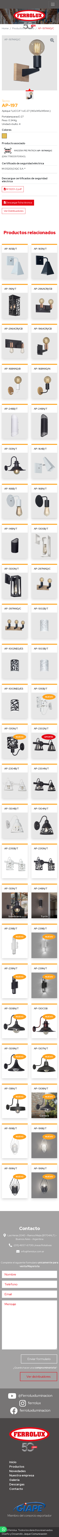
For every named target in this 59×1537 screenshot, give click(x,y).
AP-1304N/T (41, 808)
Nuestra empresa (21, 1475)
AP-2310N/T (41, 848)
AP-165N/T (40, 248)
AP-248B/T (11, 408)
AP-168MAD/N (42, 368)
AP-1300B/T (41, 528)
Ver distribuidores (38, 1377)
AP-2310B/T (11, 848)
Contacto (16, 1489)
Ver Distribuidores (13, 211)
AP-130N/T (10, 448)
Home (5, 28)
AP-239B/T (10, 928)
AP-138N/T (10, 1088)
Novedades (17, 1471)
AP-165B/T (10, 248)
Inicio (12, 1462)
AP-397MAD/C (12, 608)
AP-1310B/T (40, 688)
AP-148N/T (10, 528)
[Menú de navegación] (52, 4)
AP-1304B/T (11, 808)
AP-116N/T (10, 288)
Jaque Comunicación (35, 1533)
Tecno (30, 28)
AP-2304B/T (11, 768)
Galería (14, 1480)
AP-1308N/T (11, 1008)
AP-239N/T (10, 968)
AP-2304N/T (41, 768)
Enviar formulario (39, 1359)
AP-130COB (41, 1008)
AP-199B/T (10, 1128)
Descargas (16, 1484)
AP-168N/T (40, 488)
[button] (8, 151)
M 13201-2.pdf (13, 189)
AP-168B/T (10, 488)
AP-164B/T (40, 448)
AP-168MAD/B (12, 368)
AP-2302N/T (41, 728)
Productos (18, 28)
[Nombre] (29, 1274)
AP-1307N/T (41, 1048)
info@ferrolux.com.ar (29, 1251)
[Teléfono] (29, 1284)
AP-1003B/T (41, 648)
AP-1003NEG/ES (13, 688)
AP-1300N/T (11, 568)
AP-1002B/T (41, 608)
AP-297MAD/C (42, 568)
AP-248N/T (40, 408)
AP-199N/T (10, 1168)
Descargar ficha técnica (18, 202)
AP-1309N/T (11, 1048)
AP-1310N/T (11, 728)
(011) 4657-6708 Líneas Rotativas (30, 1245)
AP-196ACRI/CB (43, 328)
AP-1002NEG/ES (13, 648)
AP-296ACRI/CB (43, 288)
